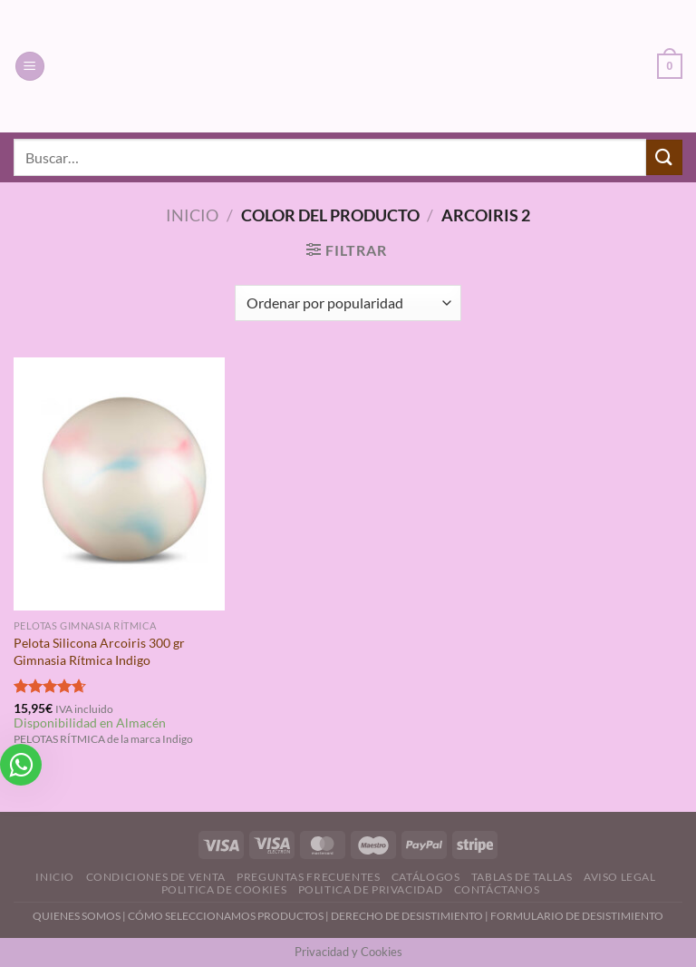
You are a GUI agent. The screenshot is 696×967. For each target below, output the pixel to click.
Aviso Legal (620, 877)
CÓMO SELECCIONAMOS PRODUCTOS (226, 916)
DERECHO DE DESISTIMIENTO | (410, 916)
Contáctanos (497, 889)
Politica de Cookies (224, 889)
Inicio (192, 215)
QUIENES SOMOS (77, 916)
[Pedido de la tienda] (347, 303)
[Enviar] (664, 157)
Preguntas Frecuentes (308, 877)
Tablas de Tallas (522, 877)
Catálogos (426, 877)
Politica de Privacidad (370, 889)
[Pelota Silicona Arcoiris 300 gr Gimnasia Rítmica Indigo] (119, 483)
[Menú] (29, 67)
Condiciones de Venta (156, 877)
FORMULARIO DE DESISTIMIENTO (576, 916)
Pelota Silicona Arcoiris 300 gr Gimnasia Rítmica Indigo (99, 651)
